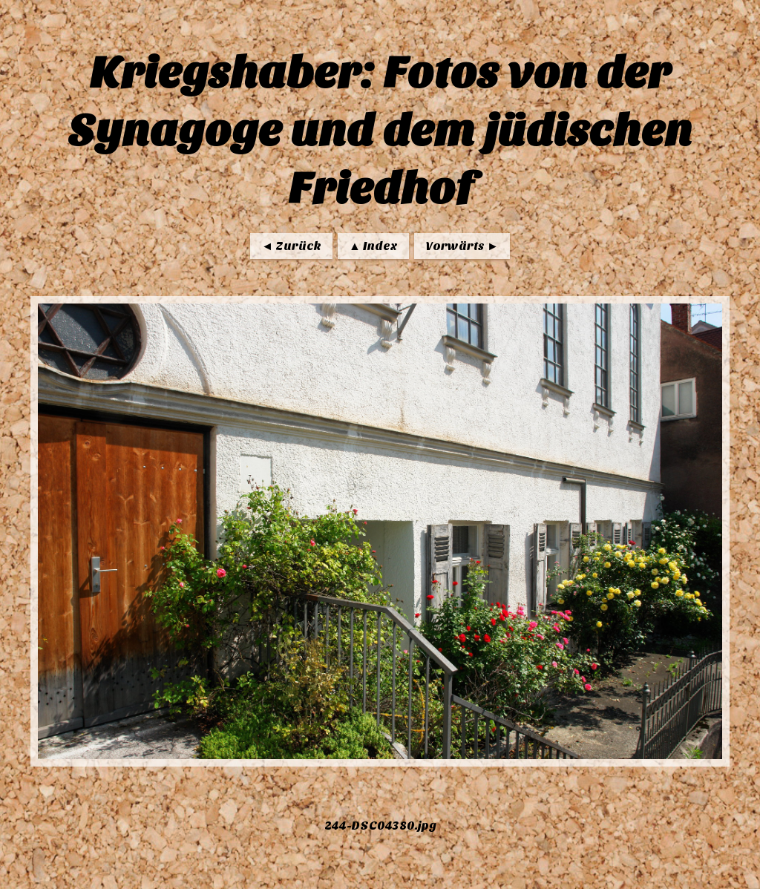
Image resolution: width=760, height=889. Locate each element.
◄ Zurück (291, 246)
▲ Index (373, 246)
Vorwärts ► (462, 246)
